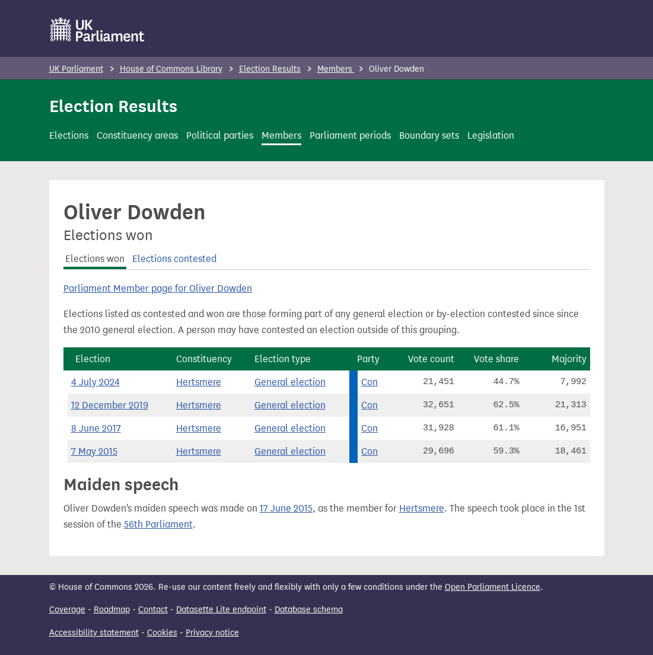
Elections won (95, 258)
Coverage (67, 610)
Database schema (309, 610)
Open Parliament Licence (492, 587)
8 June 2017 (96, 428)
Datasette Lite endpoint (221, 610)
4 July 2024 (95, 382)
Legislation (490, 135)
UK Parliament (76, 69)
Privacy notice (212, 633)
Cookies (162, 633)
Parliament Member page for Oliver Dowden (157, 288)
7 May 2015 (94, 451)
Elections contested (174, 258)
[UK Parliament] (97, 30)
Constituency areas (137, 135)
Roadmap (112, 610)
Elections (68, 135)
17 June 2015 (286, 508)
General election (290, 382)
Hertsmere (198, 382)
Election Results (270, 69)
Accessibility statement (94, 633)
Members (336, 69)
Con (369, 382)
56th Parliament (158, 524)
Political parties (219, 135)
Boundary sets (429, 135)
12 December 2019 (109, 405)
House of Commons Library (171, 69)
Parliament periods (350, 135)
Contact (153, 610)
